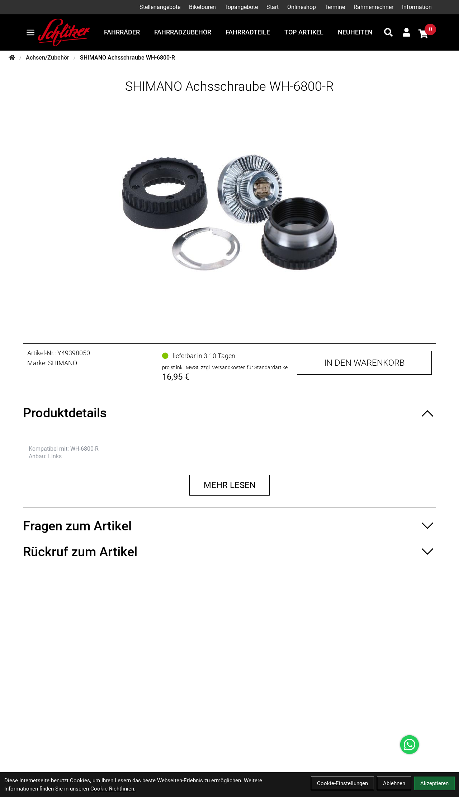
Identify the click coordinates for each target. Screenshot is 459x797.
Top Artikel (303, 32)
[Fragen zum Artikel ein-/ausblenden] (229, 526)
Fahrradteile (248, 32)
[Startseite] (12, 57)
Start (272, 7)
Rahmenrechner (373, 7)
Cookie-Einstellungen (342, 783)
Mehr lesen (230, 485)
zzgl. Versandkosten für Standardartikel (245, 367)
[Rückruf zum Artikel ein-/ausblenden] (229, 552)
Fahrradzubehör (182, 32)
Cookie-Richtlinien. (113, 789)
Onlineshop (301, 7)
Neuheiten (355, 32)
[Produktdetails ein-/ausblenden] (229, 413)
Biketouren (202, 7)
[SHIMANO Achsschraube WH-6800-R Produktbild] (229, 212)
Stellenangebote (159, 7)
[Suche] (388, 32)
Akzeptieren (434, 783)
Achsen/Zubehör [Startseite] (47, 57)
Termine (335, 7)
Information (417, 7)
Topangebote (241, 7)
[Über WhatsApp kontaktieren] (409, 744)
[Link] (30, 32)
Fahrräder (122, 32)
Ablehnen (394, 783)
